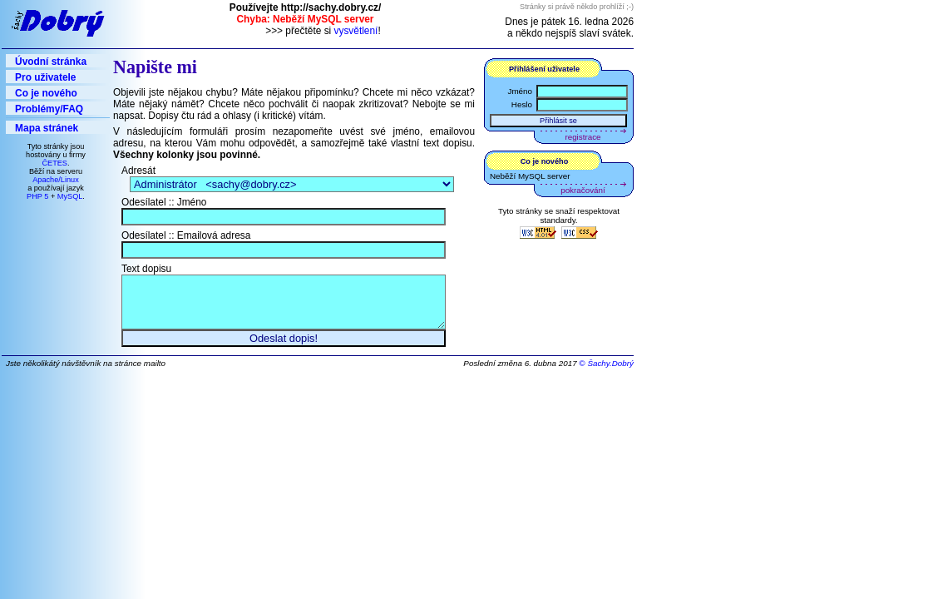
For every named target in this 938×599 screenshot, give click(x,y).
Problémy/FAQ (49, 109)
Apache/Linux (55, 180)
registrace (583, 136)
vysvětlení (356, 31)
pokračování (582, 190)
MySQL (70, 196)
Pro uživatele (45, 77)
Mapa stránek (46, 128)
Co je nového (46, 93)
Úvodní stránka (50, 61)
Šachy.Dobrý (610, 371)
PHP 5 (37, 196)
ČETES (54, 163)
